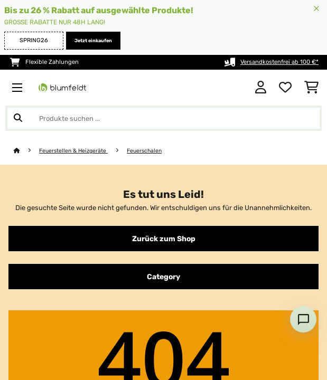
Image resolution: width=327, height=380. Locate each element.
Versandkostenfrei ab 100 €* (279, 62)
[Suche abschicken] (18, 118)
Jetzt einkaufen (93, 40)
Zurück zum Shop (163, 238)
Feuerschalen (144, 150)
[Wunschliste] (285, 87)
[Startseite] (26, 150)
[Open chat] (303, 319)
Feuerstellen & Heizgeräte (73, 150)
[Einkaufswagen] (311, 87)
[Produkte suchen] (163, 118)
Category (163, 276)
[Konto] (260, 87)
